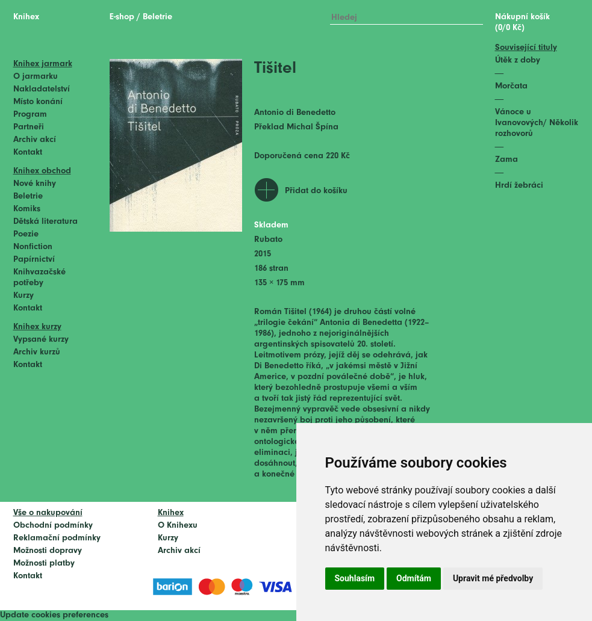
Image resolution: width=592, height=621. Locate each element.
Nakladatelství (41, 89)
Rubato (268, 240)
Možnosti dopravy (47, 551)
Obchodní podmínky (53, 526)
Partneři (28, 127)
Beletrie (28, 196)
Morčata (511, 86)
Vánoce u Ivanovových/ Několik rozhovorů (536, 123)
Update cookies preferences (54, 615)
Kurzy (23, 296)
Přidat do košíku (316, 191)
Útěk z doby (517, 60)
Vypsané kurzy (41, 340)
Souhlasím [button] (355, 578)
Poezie (26, 234)
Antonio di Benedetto (294, 113)
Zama (506, 160)
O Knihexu (178, 526)
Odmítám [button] (413, 578)
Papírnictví (34, 260)
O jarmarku (35, 77)
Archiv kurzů (36, 352)
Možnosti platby (44, 563)
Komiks (26, 209)
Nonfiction (32, 247)
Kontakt (27, 152)
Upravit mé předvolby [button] (493, 578)
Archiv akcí (34, 140)
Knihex (26, 17)
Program (30, 115)
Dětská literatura (45, 222)
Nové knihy (34, 184)
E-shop (122, 17)
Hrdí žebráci (519, 186)
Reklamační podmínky (57, 538)
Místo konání (38, 102)
